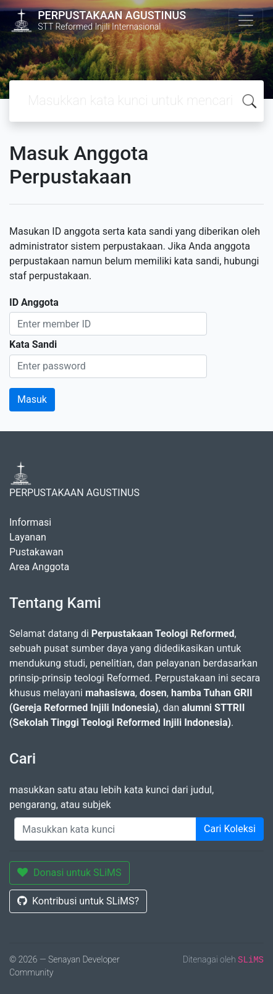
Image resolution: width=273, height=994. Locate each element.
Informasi (30, 522)
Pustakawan (36, 552)
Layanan (27, 537)
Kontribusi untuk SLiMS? (78, 901)
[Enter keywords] (105, 829)
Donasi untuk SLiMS (69, 872)
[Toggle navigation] (246, 20)
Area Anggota (39, 567)
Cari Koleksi (230, 829)
